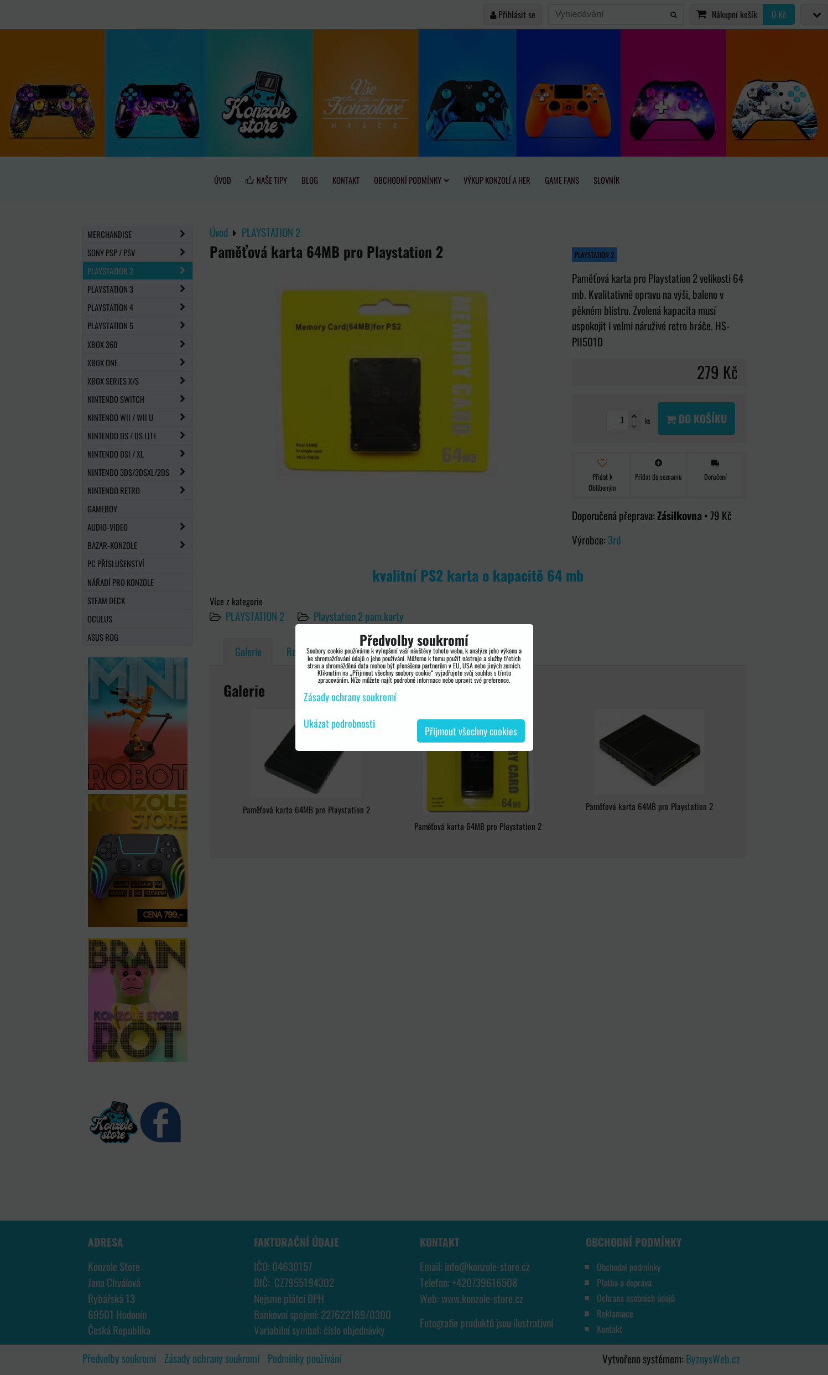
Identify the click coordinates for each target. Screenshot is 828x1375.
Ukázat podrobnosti (339, 723)
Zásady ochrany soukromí (350, 696)
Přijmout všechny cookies (471, 731)
